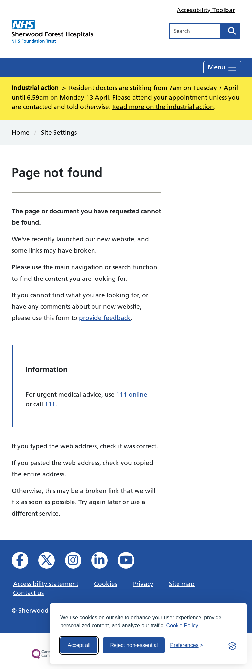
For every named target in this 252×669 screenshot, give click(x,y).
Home (21, 132)
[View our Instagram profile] (77, 562)
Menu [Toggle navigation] (222, 67)
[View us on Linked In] (103, 562)
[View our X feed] (51, 562)
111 (50, 404)
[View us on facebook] (24, 562)
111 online (131, 394)
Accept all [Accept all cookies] (79, 645)
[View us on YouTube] (130, 562)
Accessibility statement (45, 584)
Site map (182, 584)
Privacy (143, 584)
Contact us (28, 593)
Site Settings (59, 132)
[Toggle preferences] (186, 645)
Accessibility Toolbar (206, 10)
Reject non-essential (134, 645)
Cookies (105, 584)
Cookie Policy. (182, 625)
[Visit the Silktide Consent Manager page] (232, 645)
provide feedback (105, 318)
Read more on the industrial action (163, 107)
